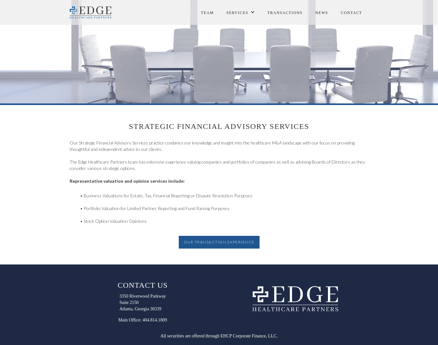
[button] (240, 11)
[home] (92, 12)
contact (351, 13)
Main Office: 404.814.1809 (142, 320)
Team (207, 13)
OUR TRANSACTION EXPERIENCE (219, 242)
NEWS (321, 13)
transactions (285, 13)
